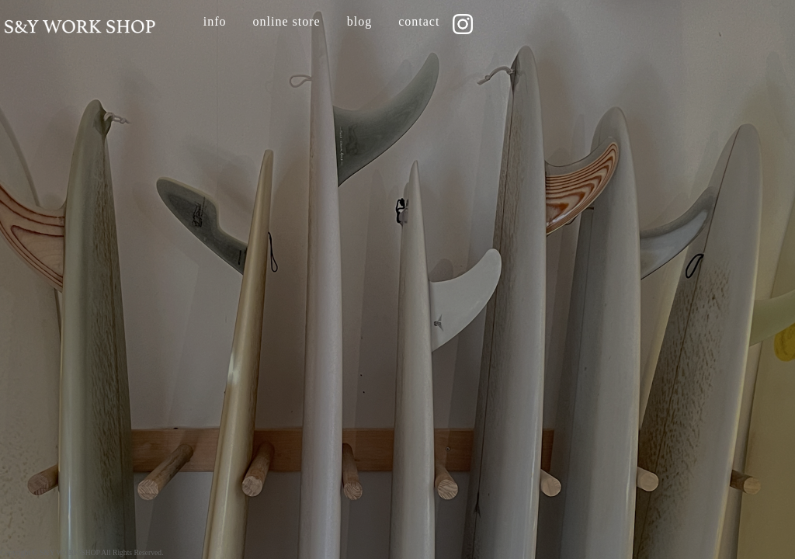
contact (419, 21)
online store (287, 21)
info (215, 21)
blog (359, 21)
